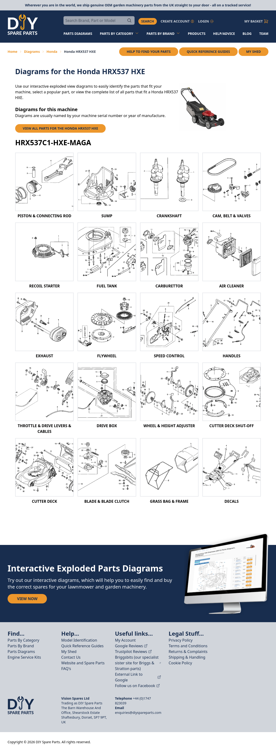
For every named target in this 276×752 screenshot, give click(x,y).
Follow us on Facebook (137, 685)
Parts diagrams (77, 33)
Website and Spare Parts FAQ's (83, 665)
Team (263, 33)
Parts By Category (23, 640)
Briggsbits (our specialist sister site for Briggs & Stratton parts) (138, 663)
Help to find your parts (149, 51)
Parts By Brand (21, 645)
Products (197, 33)
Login (206, 21)
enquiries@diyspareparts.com (138, 712)
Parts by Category (119, 33)
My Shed (253, 51)
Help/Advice (224, 33)
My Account (125, 640)
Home (12, 51)
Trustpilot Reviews (133, 651)
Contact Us (71, 657)
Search (147, 21)
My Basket (256, 21)
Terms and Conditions (188, 645)
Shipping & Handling (187, 657)
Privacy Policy (181, 640)
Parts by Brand (163, 33)
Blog (247, 33)
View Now (27, 598)
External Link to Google (138, 677)
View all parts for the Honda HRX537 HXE (60, 128)
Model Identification (79, 640)
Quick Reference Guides (208, 51)
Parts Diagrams (21, 651)
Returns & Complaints (188, 651)
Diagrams (32, 51)
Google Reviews (131, 645)
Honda (51, 51)
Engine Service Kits (24, 657)
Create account (177, 21)
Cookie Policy (180, 663)
